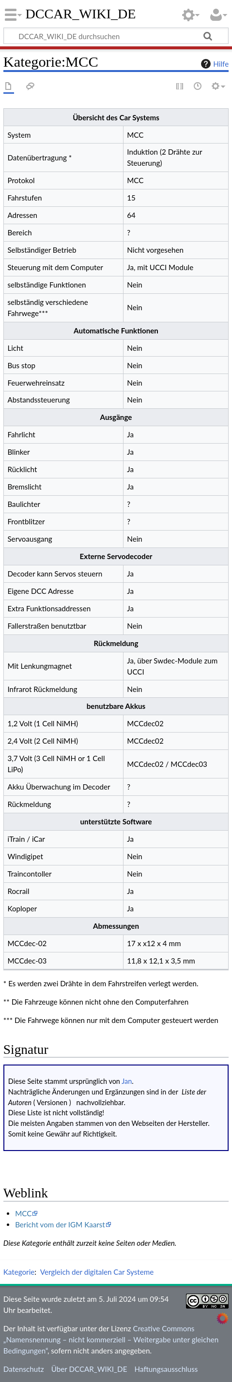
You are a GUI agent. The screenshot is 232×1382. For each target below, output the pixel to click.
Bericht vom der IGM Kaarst (60, 1224)
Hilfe (214, 64)
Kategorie (18, 1271)
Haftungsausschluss (166, 1369)
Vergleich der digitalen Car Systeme (97, 1271)
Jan (127, 1081)
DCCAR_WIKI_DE (81, 14)
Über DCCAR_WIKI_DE (89, 1369)
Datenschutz (23, 1369)
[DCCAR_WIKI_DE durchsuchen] (116, 35)
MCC (23, 1213)
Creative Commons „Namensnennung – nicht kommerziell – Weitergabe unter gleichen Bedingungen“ (110, 1339)
